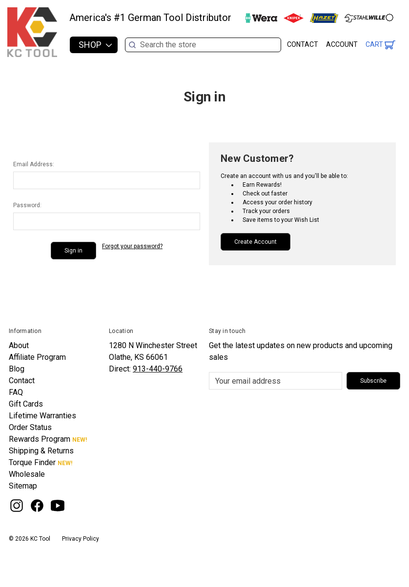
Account (342, 44)
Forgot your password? (132, 246)
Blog (16, 368)
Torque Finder (32, 462)
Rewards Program (39, 439)
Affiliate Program (37, 357)
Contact (302, 44)
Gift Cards (26, 404)
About (19, 345)
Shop (95, 44)
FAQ (16, 392)
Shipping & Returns (41, 450)
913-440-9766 (158, 368)
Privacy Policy (80, 538)
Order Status (30, 427)
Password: (27, 205)
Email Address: (33, 164)
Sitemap (23, 485)
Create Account (255, 241)
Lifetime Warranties (42, 415)
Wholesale (27, 474)
